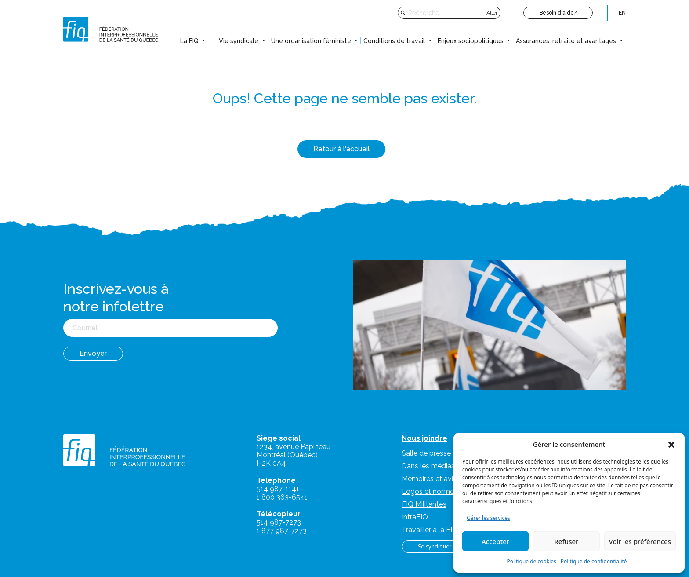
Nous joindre (424, 438)
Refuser (566, 541)
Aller (491, 13)
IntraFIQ (415, 517)
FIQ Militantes (424, 504)
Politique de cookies (531, 561)
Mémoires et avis (429, 479)
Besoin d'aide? (558, 13)
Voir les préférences (640, 541)
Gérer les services (488, 518)
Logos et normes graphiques (448, 491)
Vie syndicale (239, 40)
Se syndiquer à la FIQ (444, 547)
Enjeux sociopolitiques (471, 40)
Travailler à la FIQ (430, 530)
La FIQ (190, 40)
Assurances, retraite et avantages (567, 40)
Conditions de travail (395, 40)
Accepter (495, 541)
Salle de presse (426, 453)
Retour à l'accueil (341, 149)
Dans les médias (428, 466)
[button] (671, 444)
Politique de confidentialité (594, 561)
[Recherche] (446, 13)
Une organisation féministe (312, 40)
